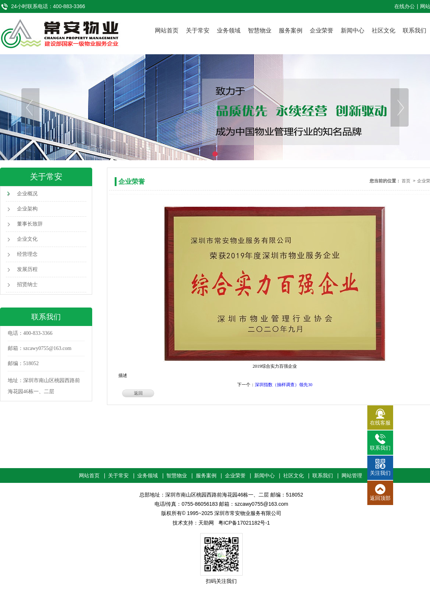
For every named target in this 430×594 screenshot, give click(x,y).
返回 (138, 393)
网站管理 (351, 475)
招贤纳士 (27, 284)
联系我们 (414, 30)
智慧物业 (259, 30)
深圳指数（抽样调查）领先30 (283, 384)
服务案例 (290, 30)
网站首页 (166, 30)
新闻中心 (352, 30)
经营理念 (27, 254)
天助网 (206, 523)
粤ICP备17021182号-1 (244, 523)
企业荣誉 (321, 30)
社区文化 (383, 30)
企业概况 (27, 193)
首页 (406, 180)
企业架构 (27, 209)
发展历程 (27, 269)
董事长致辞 (30, 224)
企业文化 (27, 239)
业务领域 (228, 30)
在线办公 (404, 6)
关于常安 (197, 30)
